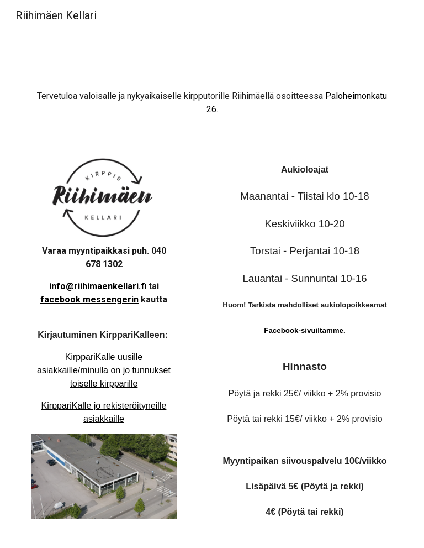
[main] (212, 108)
